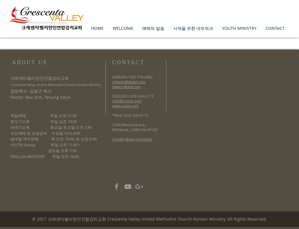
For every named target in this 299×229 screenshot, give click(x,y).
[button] (123, 28)
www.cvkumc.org (126, 86)
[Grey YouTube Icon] (128, 186)
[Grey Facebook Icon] (116, 186)
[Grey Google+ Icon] (139, 186)
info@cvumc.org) (128, 101)
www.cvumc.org (125, 105)
